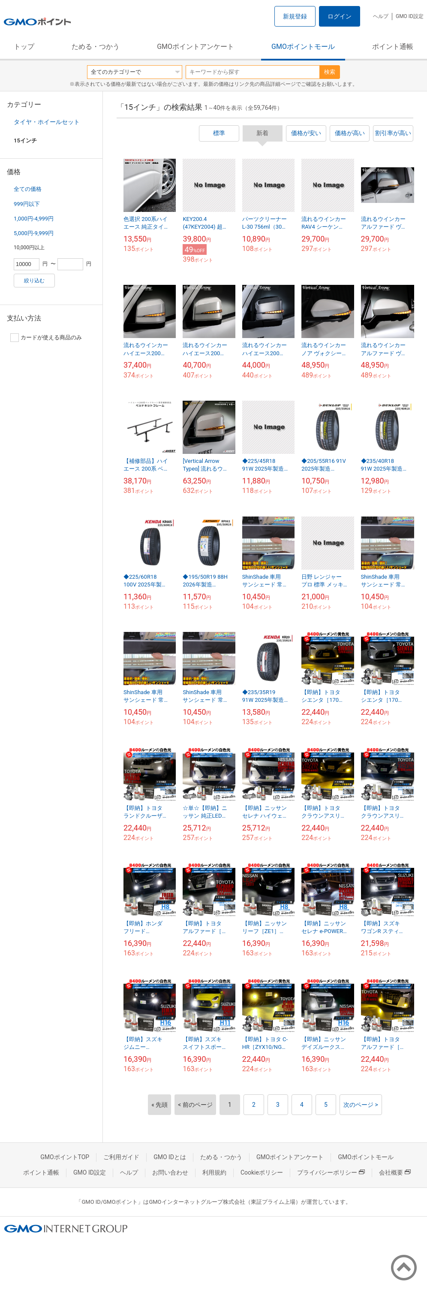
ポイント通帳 (392, 46)
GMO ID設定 (410, 16)
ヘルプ (380, 16)
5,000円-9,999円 (34, 233)
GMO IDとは (169, 1157)
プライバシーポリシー (331, 1172)
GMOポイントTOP (64, 1157)
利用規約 (214, 1172)
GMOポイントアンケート (195, 46)
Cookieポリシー (262, 1172)
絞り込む (34, 281)
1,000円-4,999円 (34, 218)
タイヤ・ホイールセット (47, 121)
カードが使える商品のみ (46, 337)
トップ (24, 46)
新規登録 (295, 16)
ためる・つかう (96, 46)
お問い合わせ (170, 1172)
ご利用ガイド (121, 1157)
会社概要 (395, 1172)
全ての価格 (28, 189)
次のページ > (360, 1104)
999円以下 (27, 204)
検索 (329, 72)
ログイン (340, 16)
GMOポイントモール (303, 46)
